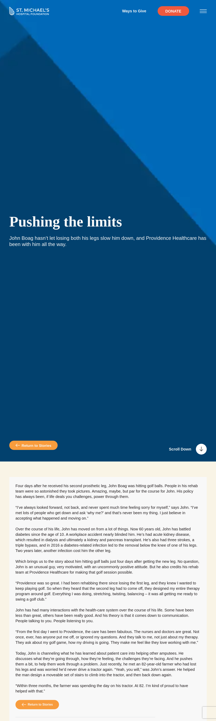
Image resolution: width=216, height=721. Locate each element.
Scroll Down (180, 449)
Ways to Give (134, 11)
